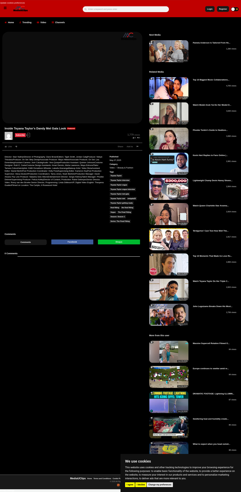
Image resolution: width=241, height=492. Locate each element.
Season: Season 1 (118, 217)
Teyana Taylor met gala (120, 194)
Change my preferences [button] (159, 484)
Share (120, 146)
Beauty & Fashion (125, 168)
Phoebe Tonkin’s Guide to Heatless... (210, 130)
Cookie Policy (118, 478)
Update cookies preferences (12, 3)
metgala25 (132, 198)
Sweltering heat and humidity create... (211, 419)
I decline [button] (141, 484)
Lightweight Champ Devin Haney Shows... (213, 180)
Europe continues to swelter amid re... (211, 368)
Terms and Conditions (102, 478)
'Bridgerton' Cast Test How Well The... (211, 231)
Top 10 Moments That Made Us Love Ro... (212, 256)
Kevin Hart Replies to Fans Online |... (210, 155)
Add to (130, 146)
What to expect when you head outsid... (211, 444)
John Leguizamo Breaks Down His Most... (212, 306)
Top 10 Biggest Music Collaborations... (211, 80)
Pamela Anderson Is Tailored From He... (211, 43)
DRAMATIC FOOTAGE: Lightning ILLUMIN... (213, 394)
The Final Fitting (124, 212)
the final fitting (127, 207)
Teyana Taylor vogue (119, 185)
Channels (58, 22)
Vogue (113, 212)
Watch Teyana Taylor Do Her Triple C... (211, 281)
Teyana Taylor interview (120, 180)
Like (8, 146)
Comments (25, 242)
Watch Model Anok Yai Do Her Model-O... (212, 105)
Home (9, 22)
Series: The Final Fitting (120, 221)
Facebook (72, 242)
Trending (25, 22)
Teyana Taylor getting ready (122, 203)
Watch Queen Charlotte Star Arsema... (211, 205)
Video (41, 22)
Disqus (119, 242)
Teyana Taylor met (118, 198)
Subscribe (20, 135)
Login (210, 9)
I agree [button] (130, 484)
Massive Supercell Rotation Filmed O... (211, 343)
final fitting (115, 207)
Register (223, 9)
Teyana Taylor (116, 176)
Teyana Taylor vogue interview (123, 189)
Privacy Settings (7, 490)
